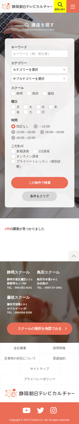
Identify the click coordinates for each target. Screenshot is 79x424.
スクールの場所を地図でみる (40, 328)
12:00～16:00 (25, 132)
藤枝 (51, 93)
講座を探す (60, 9)
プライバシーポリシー (39, 379)
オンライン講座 (27, 156)
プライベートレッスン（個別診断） (38, 163)
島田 (35, 93)
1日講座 (44, 151)
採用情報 (59, 348)
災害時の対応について (20, 358)
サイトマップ (39, 368)
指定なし (22, 126)
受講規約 (59, 358)
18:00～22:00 (25, 137)
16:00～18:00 (54, 132)
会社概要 (20, 348)
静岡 (19, 93)
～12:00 (44, 126)
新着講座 (22, 151)
